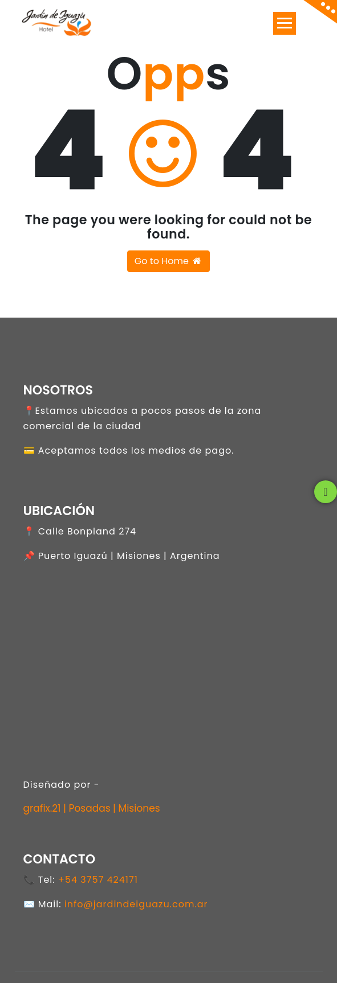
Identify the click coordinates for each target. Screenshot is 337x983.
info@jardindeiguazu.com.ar (136, 904)
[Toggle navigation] (284, 23)
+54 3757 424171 (98, 879)
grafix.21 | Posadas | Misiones (91, 808)
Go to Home (168, 261)
